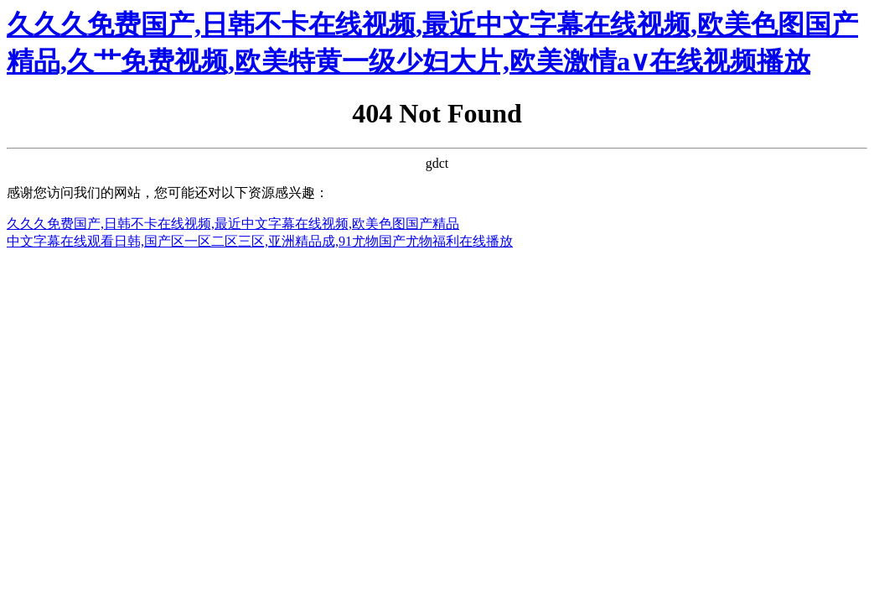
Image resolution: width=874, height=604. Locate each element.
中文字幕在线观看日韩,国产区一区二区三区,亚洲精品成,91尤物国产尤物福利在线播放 (260, 241)
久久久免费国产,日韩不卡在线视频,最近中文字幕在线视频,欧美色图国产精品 (233, 223)
